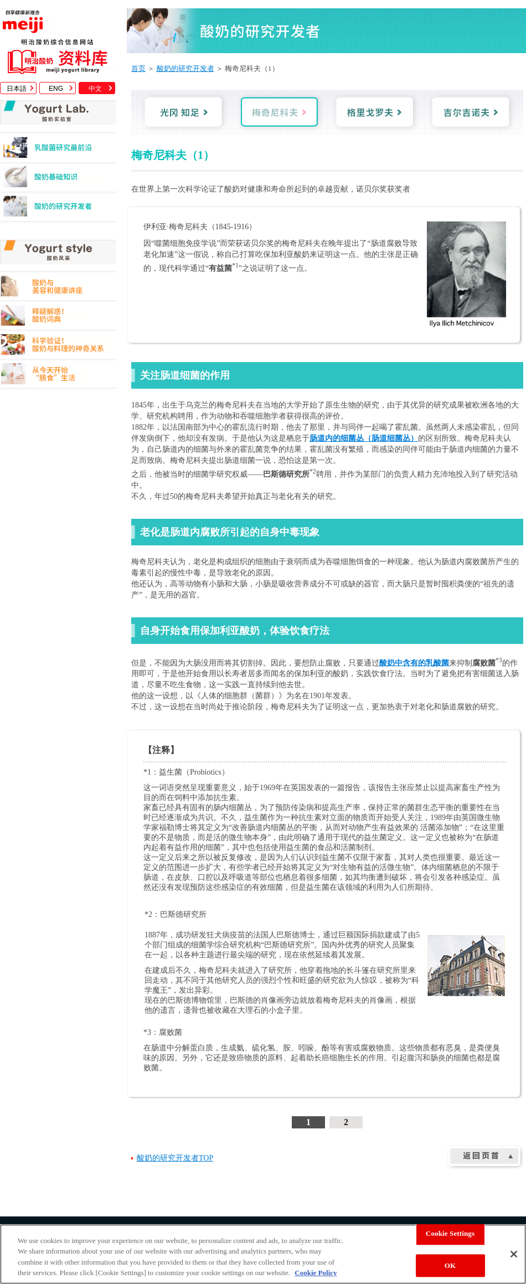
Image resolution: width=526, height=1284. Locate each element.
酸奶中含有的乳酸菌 (414, 662)
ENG (56, 88)
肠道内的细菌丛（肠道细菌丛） (364, 438)
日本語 (17, 88)
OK (450, 1265)
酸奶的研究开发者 (58, 209)
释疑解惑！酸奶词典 (58, 317)
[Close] (514, 1254)
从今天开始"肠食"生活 (58, 375)
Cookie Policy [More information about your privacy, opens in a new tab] (316, 1272)
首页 (138, 68)
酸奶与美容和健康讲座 (58, 287)
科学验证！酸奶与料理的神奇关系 (58, 346)
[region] (263, 1254)
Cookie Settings (450, 1233)
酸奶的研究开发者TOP (175, 1158)
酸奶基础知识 (58, 179)
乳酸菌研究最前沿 (58, 150)
